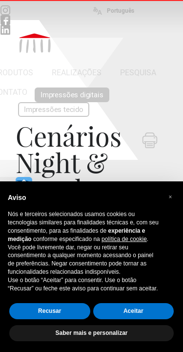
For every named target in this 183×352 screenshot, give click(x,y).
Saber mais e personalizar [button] (91, 333)
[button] (170, 197)
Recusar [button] (49, 311)
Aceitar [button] (133, 311)
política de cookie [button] (124, 239)
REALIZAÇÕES (77, 72)
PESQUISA (138, 72)
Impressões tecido (53, 109)
